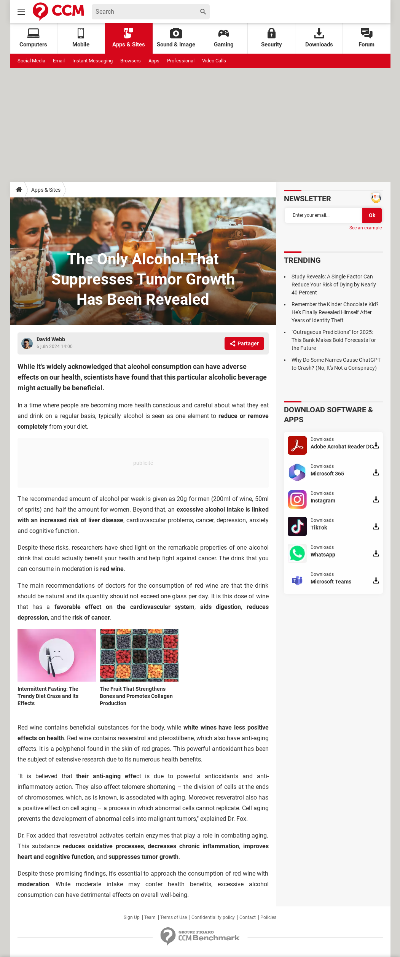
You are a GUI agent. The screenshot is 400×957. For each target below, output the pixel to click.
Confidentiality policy (213, 917)
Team (150, 917)
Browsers (130, 61)
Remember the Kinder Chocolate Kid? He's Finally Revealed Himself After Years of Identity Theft (335, 312)
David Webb (51, 339)
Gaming (224, 38)
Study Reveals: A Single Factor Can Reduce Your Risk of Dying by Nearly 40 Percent (334, 284)
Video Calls (214, 61)
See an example (365, 228)
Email (59, 61)
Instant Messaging (92, 61)
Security (271, 38)
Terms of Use (173, 917)
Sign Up (132, 917)
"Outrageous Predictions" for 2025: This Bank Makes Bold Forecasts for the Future (334, 340)
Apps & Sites (128, 38)
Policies (268, 917)
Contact (247, 917)
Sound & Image (176, 38)
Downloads (319, 38)
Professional (180, 61)
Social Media (31, 61)
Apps (153, 61)
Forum (367, 38)
